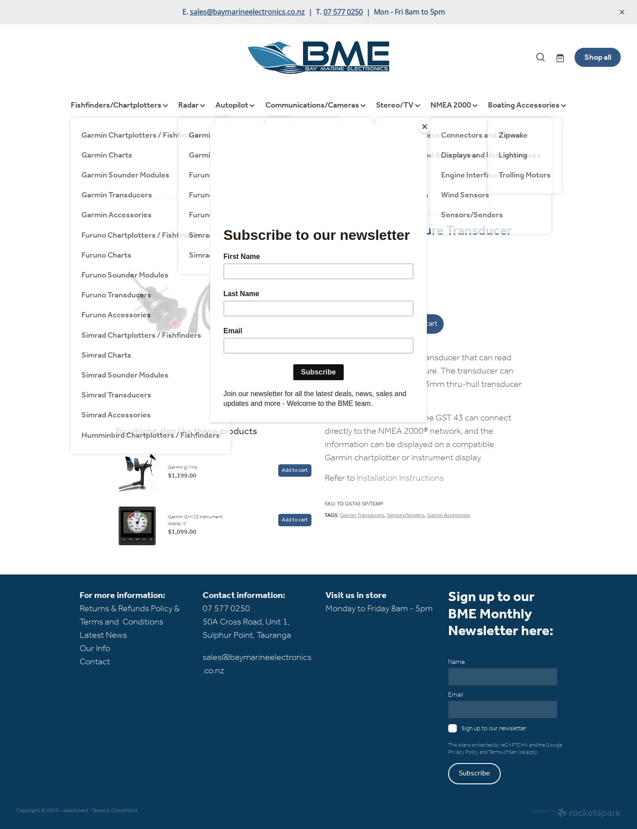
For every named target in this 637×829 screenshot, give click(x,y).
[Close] (424, 126)
